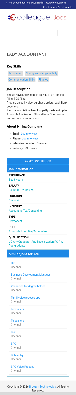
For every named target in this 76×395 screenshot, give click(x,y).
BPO (14, 332)
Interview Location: (24, 143)
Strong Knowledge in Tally (41, 73)
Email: (16, 133)
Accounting (15, 73)
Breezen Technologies (42, 386)
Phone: (17, 138)
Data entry (18, 355)
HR (13, 263)
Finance (43, 79)
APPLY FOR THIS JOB (38, 161)
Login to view (29, 133)
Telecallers (18, 309)
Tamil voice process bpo (26, 297)
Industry (18, 148)
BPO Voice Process (23, 366)
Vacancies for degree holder (28, 286)
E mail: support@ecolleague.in (56, 7)
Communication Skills (21, 79)
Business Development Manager (31, 274)
